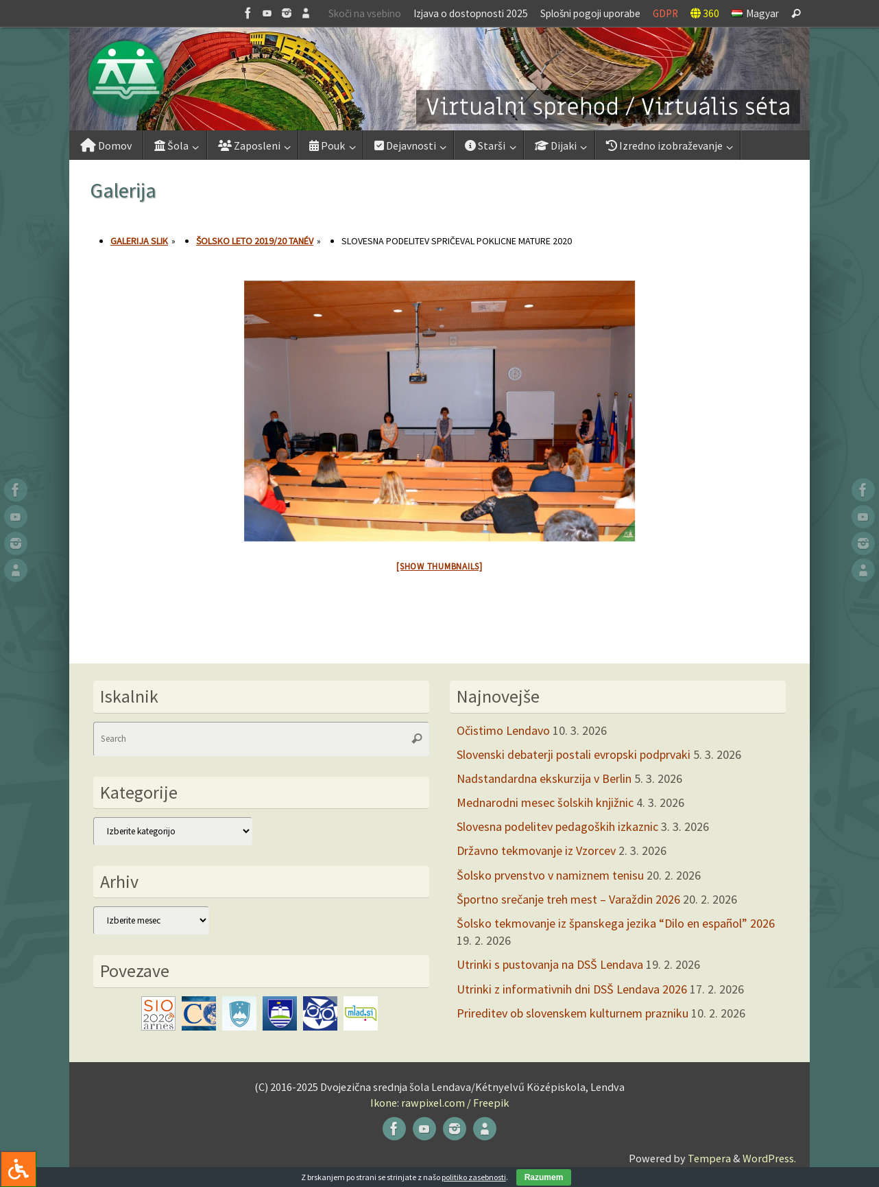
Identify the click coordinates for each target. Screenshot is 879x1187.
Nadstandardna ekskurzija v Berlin (544, 778)
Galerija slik (139, 241)
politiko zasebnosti (474, 1177)
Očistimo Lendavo (503, 730)
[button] (439, 78)
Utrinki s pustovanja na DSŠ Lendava (550, 964)
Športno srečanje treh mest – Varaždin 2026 (568, 899)
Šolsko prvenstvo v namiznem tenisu (550, 875)
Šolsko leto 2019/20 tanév (254, 241)
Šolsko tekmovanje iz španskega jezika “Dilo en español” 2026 (616, 923)
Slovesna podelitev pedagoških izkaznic (557, 826)
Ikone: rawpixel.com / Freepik (439, 1102)
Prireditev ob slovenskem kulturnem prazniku (572, 1013)
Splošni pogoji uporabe (590, 13)
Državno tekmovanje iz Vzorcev (536, 850)
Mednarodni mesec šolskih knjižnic (545, 802)
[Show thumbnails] (439, 566)
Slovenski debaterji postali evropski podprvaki (573, 754)
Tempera (709, 1158)
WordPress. (769, 1158)
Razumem (544, 1177)
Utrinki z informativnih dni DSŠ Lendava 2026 (572, 989)
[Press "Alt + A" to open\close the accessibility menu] (18, 1169)
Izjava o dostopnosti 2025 (470, 13)
